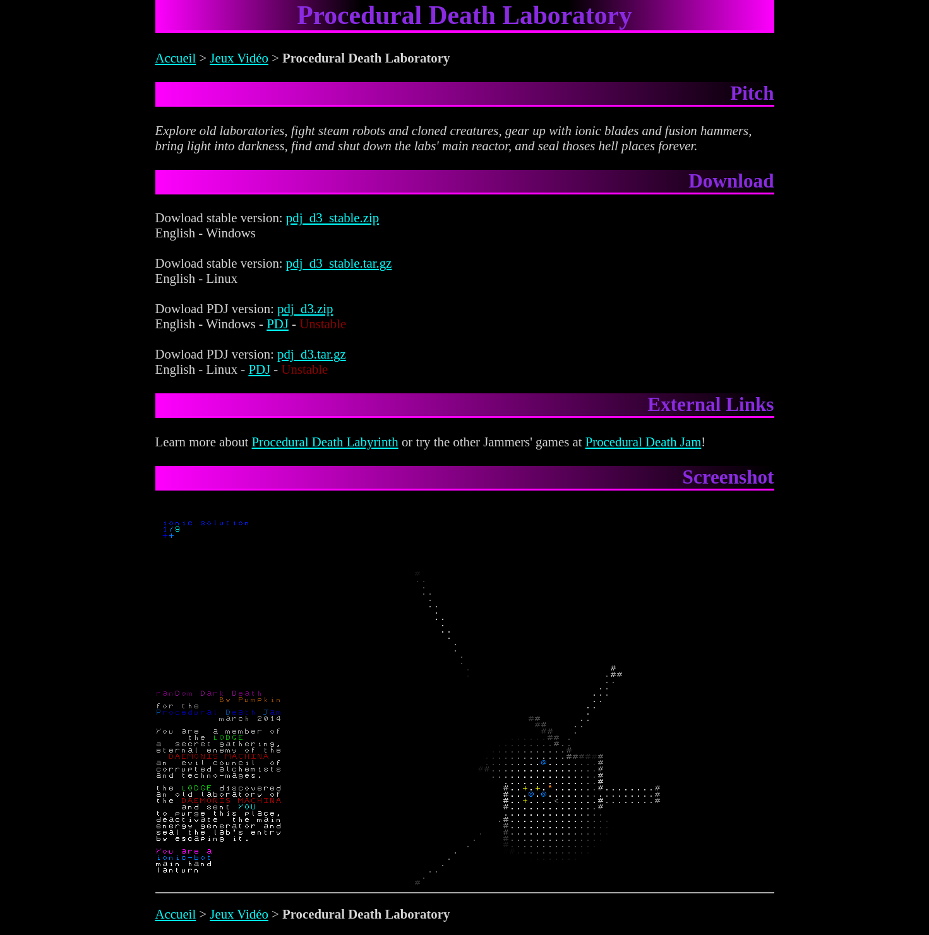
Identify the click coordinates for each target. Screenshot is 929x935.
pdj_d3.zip (305, 308)
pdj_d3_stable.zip (332, 217)
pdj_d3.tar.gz (311, 354)
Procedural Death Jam (643, 441)
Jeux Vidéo (239, 58)
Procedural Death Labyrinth (325, 441)
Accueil (175, 58)
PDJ (278, 323)
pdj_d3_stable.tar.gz (339, 263)
